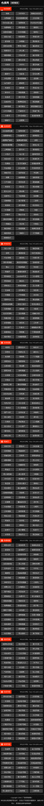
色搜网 (5, 2)
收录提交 (14, 3)
